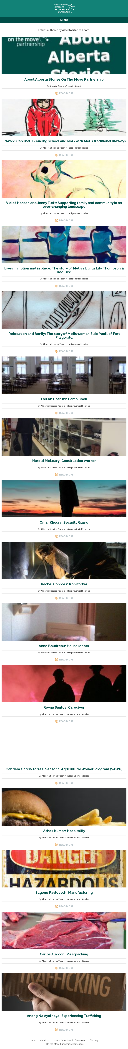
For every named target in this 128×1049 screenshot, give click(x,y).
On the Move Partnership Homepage (65, 1043)
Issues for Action (62, 1040)
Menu (64, 20)
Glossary (94, 1040)
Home (33, 1040)
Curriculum (80, 1040)
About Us (45, 1040)
